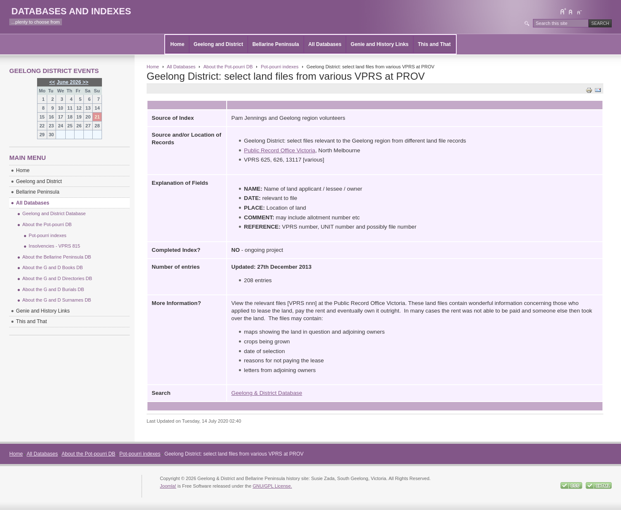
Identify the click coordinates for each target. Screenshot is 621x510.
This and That (434, 44)
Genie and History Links (379, 44)
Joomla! (168, 485)
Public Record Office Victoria (279, 150)
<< (52, 82)
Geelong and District (218, 44)
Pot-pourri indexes (280, 66)
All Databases (325, 44)
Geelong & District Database (266, 393)
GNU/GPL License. (272, 485)
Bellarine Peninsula (275, 44)
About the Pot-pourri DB (228, 66)
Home (177, 44)
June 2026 (68, 82)
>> (84, 82)
